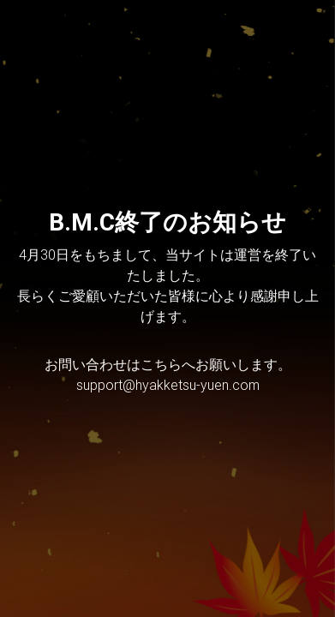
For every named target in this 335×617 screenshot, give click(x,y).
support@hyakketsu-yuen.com (168, 384)
